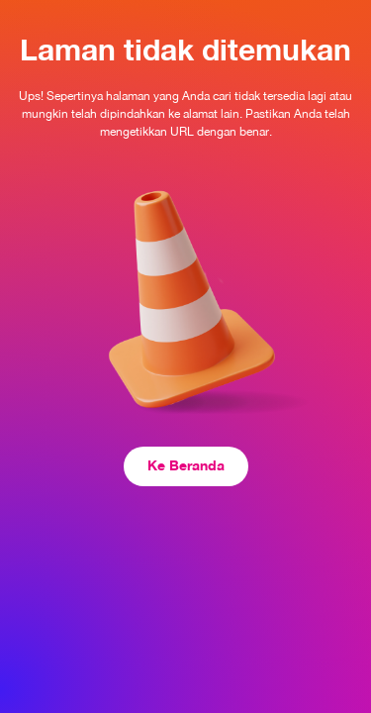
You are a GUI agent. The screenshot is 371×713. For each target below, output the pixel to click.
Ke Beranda (186, 465)
